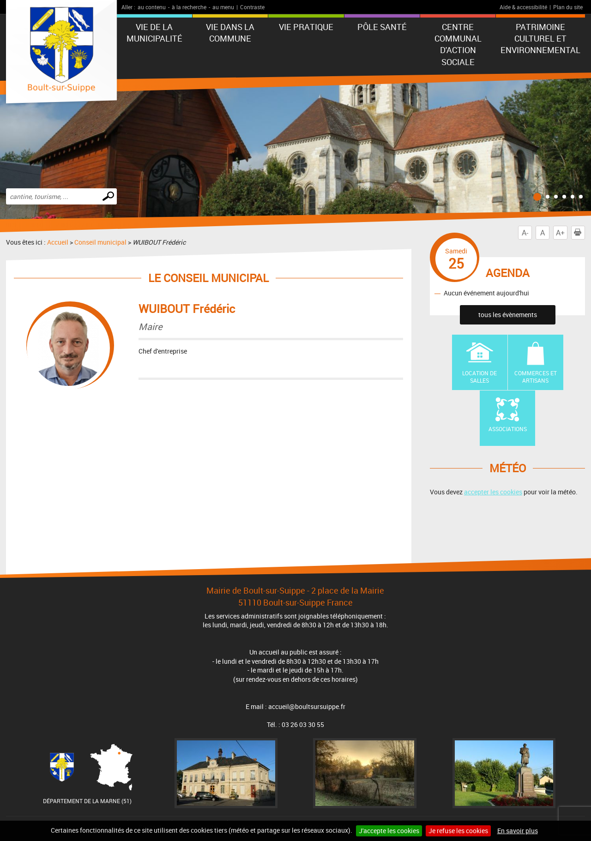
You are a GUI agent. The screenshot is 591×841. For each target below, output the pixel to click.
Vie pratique (306, 26)
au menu (223, 7)
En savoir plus (517, 830)
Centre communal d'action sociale (458, 44)
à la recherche (189, 7)
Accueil (57, 242)
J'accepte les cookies (389, 830)
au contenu (152, 7)
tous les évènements (507, 314)
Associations (507, 429)
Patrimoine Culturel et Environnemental (540, 38)
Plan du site (568, 7)
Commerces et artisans (535, 376)
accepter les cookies (493, 491)
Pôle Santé (382, 26)
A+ (560, 233)
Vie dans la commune (230, 32)
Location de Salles (479, 376)
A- (525, 233)
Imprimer (579, 233)
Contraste (252, 7)
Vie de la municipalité (154, 32)
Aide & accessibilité (523, 7)
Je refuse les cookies (458, 830)
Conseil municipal (100, 242)
